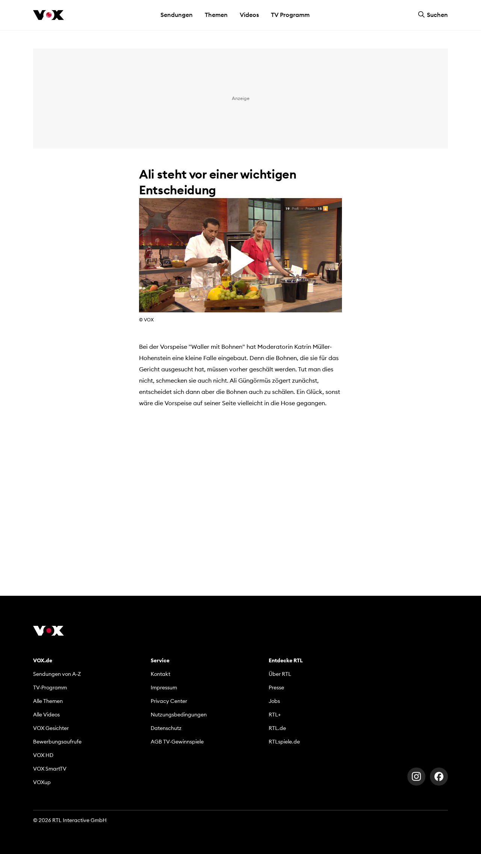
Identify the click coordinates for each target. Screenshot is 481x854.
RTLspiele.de (284, 741)
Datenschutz (166, 728)
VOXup (42, 782)
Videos (249, 14)
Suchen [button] (433, 14)
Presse (276, 687)
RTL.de (277, 728)
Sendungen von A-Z (57, 674)
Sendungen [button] (176, 14)
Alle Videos (46, 714)
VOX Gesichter (51, 728)
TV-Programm (50, 687)
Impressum (164, 687)
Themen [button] (216, 14)
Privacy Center (169, 701)
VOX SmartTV (50, 768)
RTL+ (275, 714)
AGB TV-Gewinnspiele (177, 741)
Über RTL (280, 674)
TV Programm (290, 14)
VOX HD (43, 755)
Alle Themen (48, 701)
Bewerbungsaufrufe (57, 741)
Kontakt (160, 674)
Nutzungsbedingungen (179, 714)
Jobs (274, 701)
